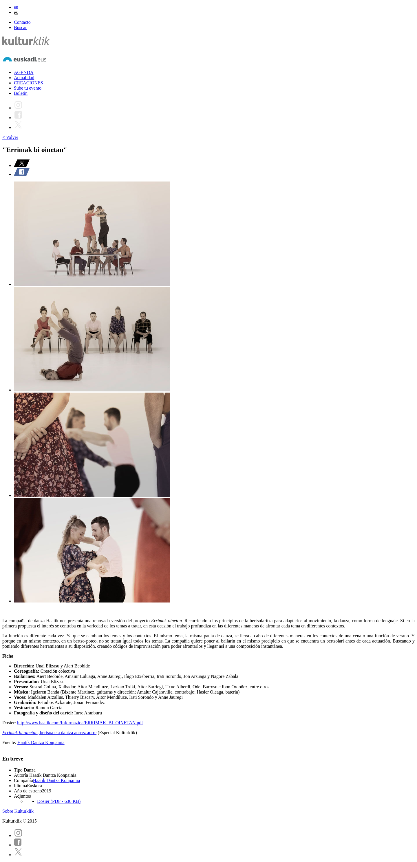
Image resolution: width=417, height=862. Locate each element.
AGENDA (24, 72)
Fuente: (9, 742)
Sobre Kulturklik (18, 811)
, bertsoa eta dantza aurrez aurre (49, 732)
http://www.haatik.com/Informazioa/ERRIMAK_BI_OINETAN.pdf (80, 722)
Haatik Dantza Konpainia (41, 742)
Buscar (20, 27)
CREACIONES (28, 82)
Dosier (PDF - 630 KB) (59, 801)
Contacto (22, 22)
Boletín (21, 93)
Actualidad (24, 77)
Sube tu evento (27, 88)
